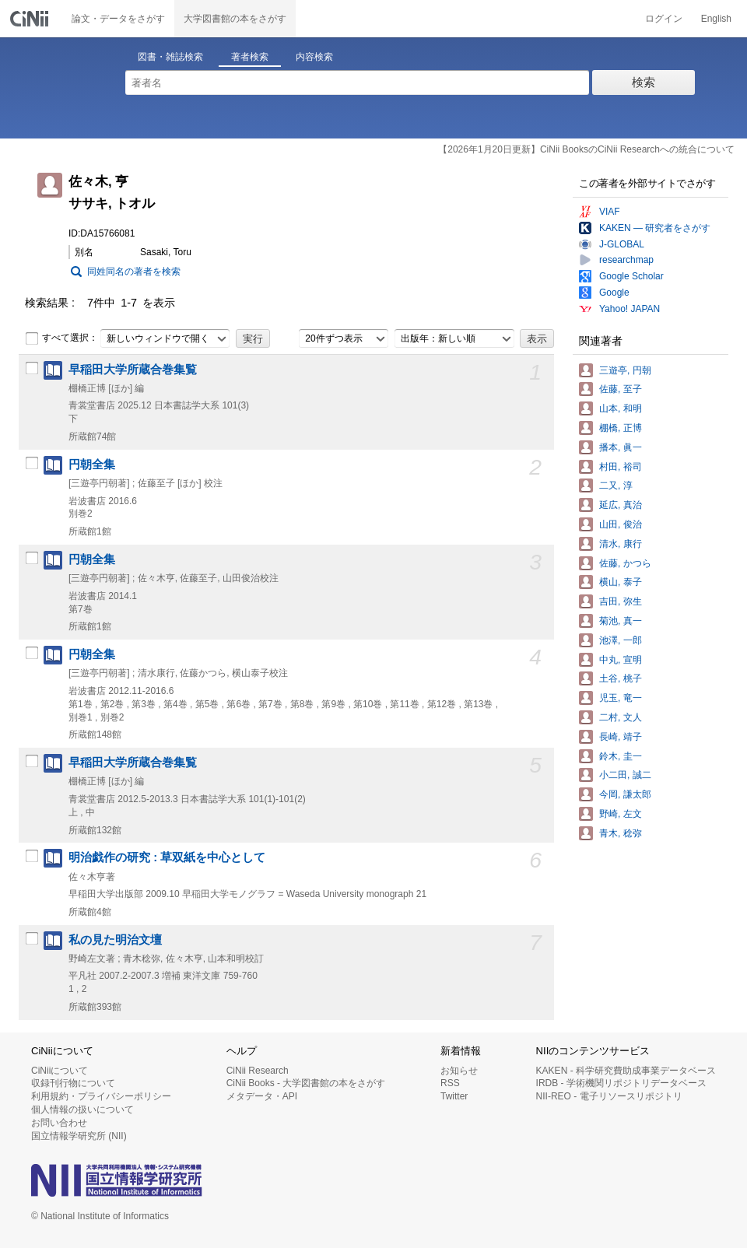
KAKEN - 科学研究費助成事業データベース (626, 1070)
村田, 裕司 (620, 466)
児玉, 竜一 (620, 697)
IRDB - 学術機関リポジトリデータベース (621, 1083)
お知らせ (459, 1070)
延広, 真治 (620, 505)
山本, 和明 (620, 408)
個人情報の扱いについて (82, 1109)
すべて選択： (61, 338)
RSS (450, 1083)
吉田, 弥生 (620, 601)
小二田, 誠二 (625, 774)
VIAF (609, 211)
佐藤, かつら (625, 563)
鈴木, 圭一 (620, 756)
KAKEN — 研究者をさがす (654, 228)
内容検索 (314, 56)
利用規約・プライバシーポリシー (101, 1096)
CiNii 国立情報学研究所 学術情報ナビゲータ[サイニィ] (31, 18)
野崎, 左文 (620, 813)
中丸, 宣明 (620, 659)
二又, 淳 (616, 485)
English (716, 18)
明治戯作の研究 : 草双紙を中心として (166, 857)
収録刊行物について (73, 1083)
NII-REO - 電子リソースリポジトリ (609, 1096)
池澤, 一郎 (620, 640)
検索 (643, 82)
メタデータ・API (261, 1096)
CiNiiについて (59, 1070)
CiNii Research (257, 1070)
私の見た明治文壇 (115, 940)
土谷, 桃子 (620, 678)
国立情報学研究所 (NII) (79, 1136)
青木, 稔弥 (620, 833)
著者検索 (249, 56)
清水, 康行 (620, 543)
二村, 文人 (620, 717)
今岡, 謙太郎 (625, 794)
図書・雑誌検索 (170, 56)
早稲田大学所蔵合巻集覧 (132, 369)
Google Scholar (631, 276)
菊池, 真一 (620, 620)
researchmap (626, 259)
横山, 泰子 (620, 582)
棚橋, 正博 (620, 427)
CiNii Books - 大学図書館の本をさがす (306, 1083)
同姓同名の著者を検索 (134, 271)
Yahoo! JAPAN (629, 308)
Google (614, 292)
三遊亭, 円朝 (625, 370)
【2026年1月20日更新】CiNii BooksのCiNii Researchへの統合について (586, 149)
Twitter (454, 1096)
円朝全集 (91, 464)
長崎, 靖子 (620, 736)
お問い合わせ (59, 1122)
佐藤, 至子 (620, 389)
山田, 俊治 (620, 524)
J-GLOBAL (621, 244)
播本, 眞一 (620, 447)
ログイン (663, 18)
